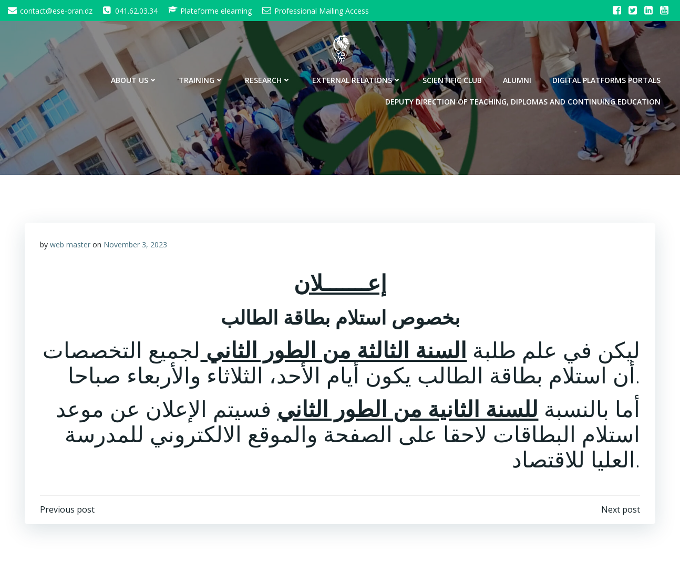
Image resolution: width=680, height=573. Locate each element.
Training (202, 79)
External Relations (358, 79)
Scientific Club (453, 79)
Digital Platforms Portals (607, 79)
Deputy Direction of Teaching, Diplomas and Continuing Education (524, 101)
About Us (135, 79)
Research (269, 79)
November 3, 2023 (135, 244)
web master (70, 244)
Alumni (518, 79)
